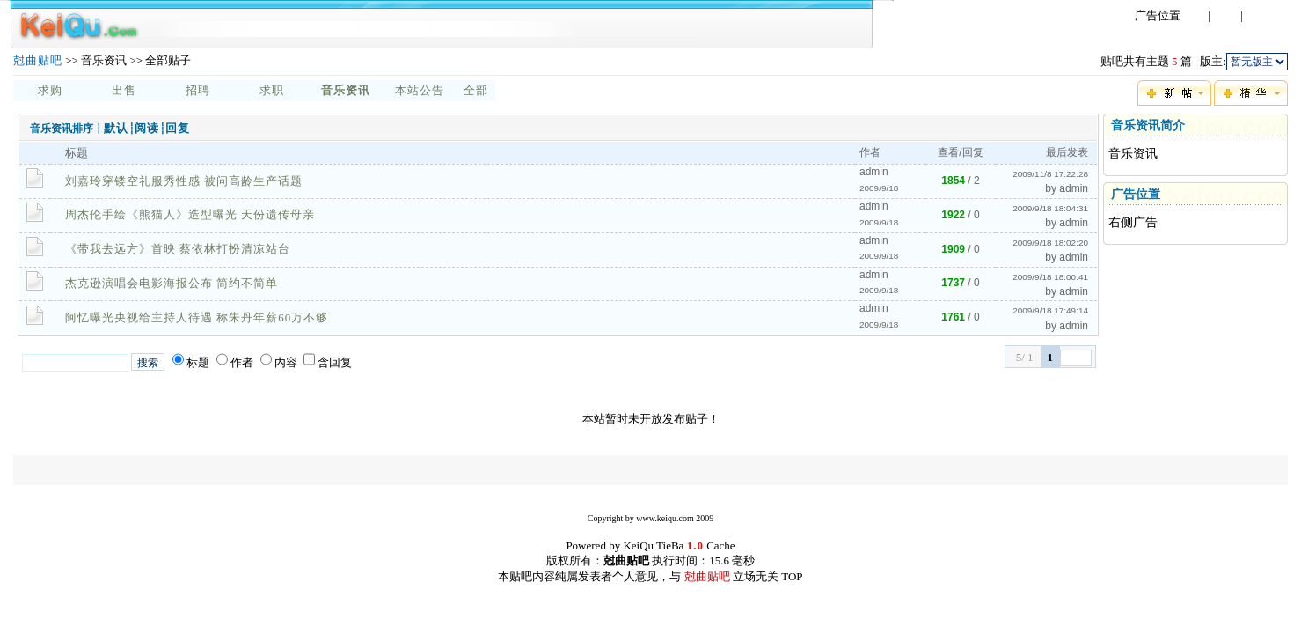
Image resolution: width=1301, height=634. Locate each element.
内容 (285, 362)
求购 (50, 90)
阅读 (147, 128)
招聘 (198, 90)
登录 (1192, 15)
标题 (197, 362)
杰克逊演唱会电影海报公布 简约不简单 (171, 283)
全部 (476, 90)
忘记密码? (1273, 15)
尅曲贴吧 (37, 60)
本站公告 (419, 90)
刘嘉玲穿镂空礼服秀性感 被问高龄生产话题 (184, 181)
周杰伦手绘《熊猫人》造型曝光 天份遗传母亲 (190, 214)
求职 (271, 90)
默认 (116, 128)
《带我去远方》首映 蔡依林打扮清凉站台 (177, 248)
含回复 (335, 362)
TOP (791, 576)
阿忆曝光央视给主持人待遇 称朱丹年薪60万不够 (196, 317)
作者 (241, 362)
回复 (177, 128)
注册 (1225, 15)
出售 (124, 90)
